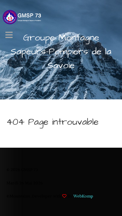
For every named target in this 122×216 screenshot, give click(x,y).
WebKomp (83, 196)
